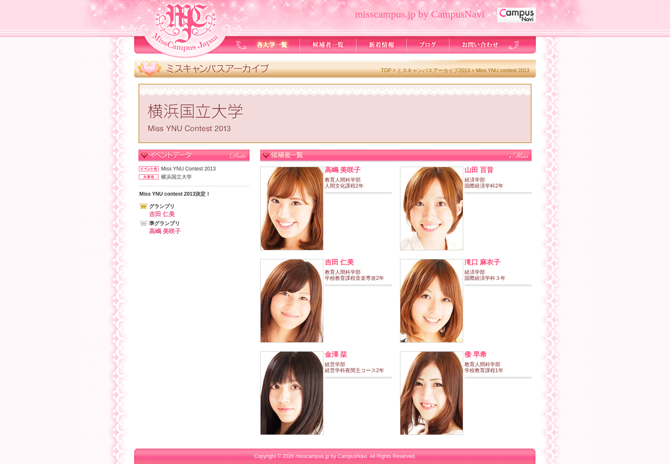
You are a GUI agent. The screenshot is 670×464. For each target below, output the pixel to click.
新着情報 (381, 44)
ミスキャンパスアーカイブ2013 (433, 70)
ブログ (428, 44)
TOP (386, 70)
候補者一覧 (328, 44)
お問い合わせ (480, 44)
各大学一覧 (272, 44)
